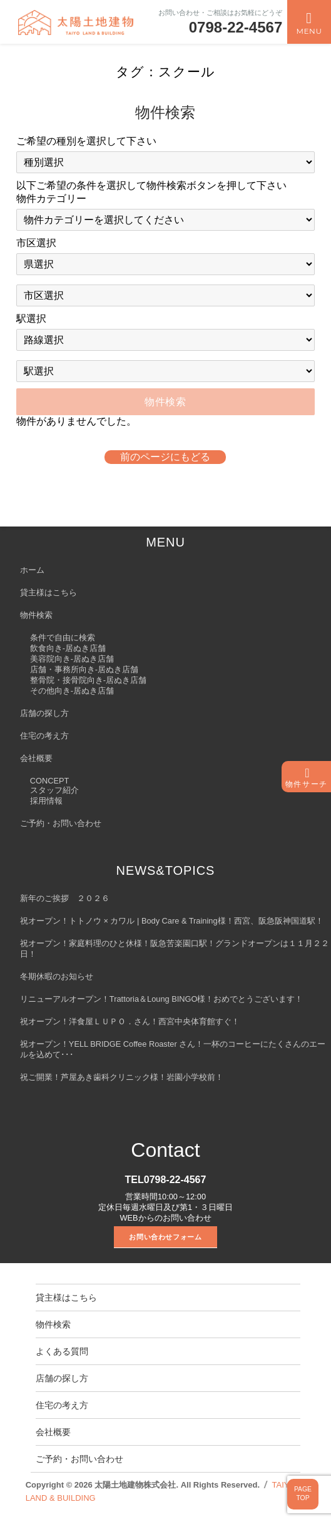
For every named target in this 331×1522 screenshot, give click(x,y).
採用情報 (46, 800)
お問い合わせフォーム (165, 1236)
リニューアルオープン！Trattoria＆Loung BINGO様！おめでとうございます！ (161, 999)
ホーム (32, 570)
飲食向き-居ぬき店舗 (68, 648)
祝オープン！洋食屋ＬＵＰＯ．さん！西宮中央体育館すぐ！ (130, 1021)
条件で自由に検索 (62, 637)
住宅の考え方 (44, 735)
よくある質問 (62, 1351)
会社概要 (36, 758)
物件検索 (36, 615)
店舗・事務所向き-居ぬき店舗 (84, 669)
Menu (309, 31)
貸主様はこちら (48, 592)
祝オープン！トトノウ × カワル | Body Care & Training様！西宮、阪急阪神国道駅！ (171, 920)
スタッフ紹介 (54, 790)
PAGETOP (303, 1494)
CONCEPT (49, 780)
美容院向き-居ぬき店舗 (72, 658)
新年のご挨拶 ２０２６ (64, 898)
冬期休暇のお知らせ (56, 976)
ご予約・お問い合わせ (60, 823)
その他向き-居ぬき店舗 (72, 690)
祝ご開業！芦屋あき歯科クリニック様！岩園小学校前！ (121, 1077)
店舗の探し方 (44, 713)
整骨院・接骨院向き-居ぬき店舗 (88, 680)
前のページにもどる (165, 456)
